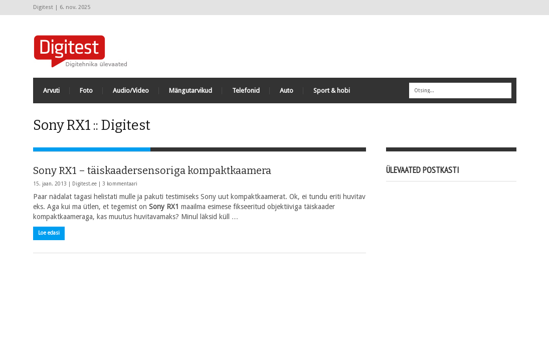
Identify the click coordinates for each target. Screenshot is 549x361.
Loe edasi (49, 233)
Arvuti (51, 90)
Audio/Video (131, 90)
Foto (86, 90)
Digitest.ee (84, 184)
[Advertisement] (333, 45)
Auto (286, 90)
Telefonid (246, 90)
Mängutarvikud (190, 90)
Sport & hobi (331, 90)
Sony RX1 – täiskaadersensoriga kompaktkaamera (152, 170)
